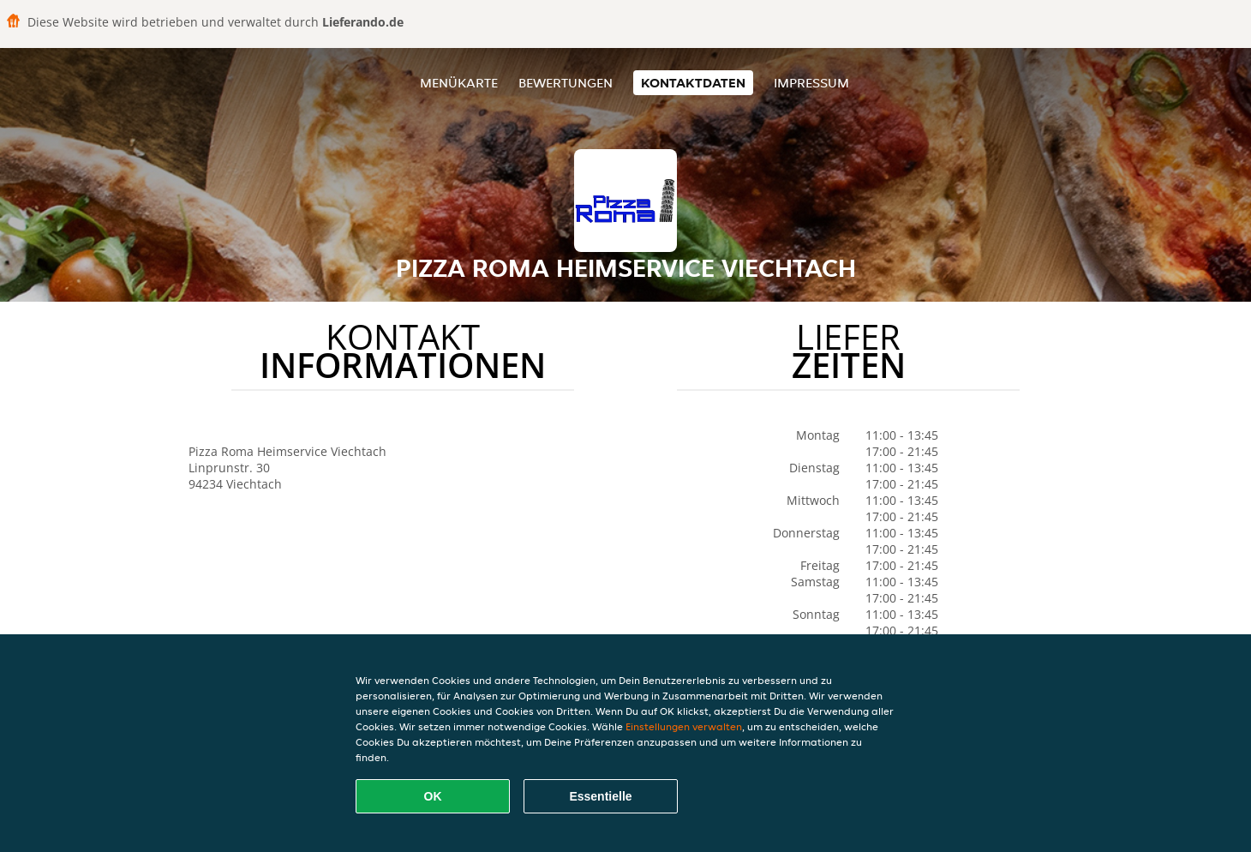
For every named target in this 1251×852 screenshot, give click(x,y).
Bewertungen (565, 83)
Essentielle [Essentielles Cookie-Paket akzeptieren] (600, 796)
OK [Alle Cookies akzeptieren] (433, 796)
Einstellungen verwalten (684, 726)
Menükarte (459, 83)
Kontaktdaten (693, 83)
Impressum (811, 83)
